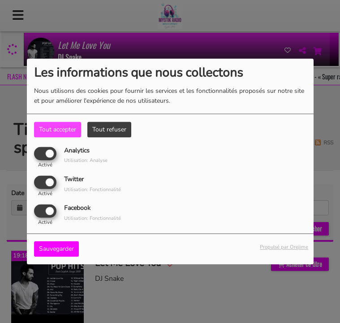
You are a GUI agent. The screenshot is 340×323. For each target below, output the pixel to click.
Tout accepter (57, 129)
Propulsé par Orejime (284, 247)
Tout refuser (109, 129)
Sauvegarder (56, 249)
